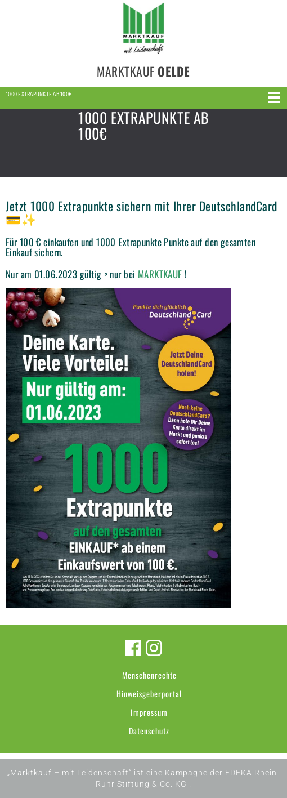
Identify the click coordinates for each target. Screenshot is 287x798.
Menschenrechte (149, 675)
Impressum (149, 712)
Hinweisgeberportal (149, 693)
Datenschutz (149, 731)
